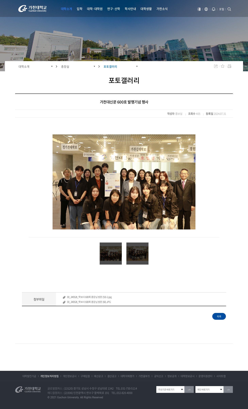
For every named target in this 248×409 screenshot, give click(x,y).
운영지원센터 (205, 376)
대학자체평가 (127, 376)
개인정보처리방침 (49, 376)
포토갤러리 (110, 66)
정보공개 (172, 376)
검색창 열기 (229, 9)
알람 (214, 9)
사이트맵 (221, 376)
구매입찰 (85, 376)
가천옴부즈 (144, 376)
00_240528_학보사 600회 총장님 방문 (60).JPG (89, 301)
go (189, 389)
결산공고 (112, 376)
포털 (221, 9)
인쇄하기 (229, 66)
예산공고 (98, 376)
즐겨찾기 (222, 66)
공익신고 (158, 376)
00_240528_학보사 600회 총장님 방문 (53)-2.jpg (89, 297)
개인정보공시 (70, 376)
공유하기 (215, 66)
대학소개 (24, 66)
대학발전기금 (29, 376)
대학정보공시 (187, 376)
